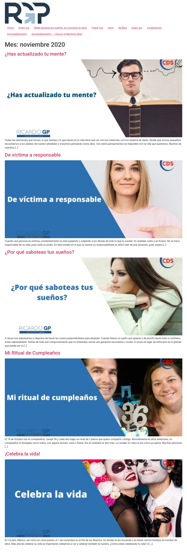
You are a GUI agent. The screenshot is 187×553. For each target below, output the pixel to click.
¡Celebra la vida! (22, 454)
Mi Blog (122, 27)
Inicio (111, 27)
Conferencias (154, 27)
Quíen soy (24, 27)
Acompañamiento (17, 34)
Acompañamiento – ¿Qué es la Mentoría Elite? (57, 34)
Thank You (97, 27)
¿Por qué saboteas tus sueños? (39, 252)
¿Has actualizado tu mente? (35, 54)
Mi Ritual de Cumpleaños (32, 353)
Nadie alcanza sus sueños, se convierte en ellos (60, 27)
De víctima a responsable (33, 155)
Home (10, 27)
